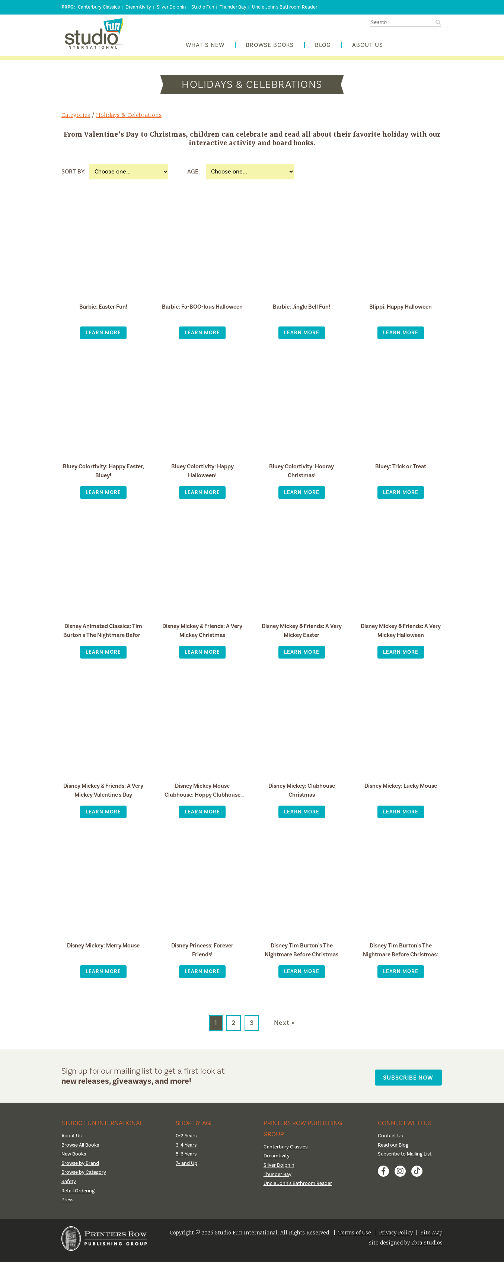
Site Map (432, 1236)
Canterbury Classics (99, 7)
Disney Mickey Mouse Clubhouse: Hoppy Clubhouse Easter (202, 798)
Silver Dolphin (171, 7)
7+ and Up (187, 1166)
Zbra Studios (427, 1246)
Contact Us (391, 1139)
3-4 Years (186, 1148)
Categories (76, 118)
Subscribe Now (410, 1079)
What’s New (205, 47)
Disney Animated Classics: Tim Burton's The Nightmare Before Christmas (103, 638)
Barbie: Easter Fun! (103, 310)
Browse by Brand (81, 1166)
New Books (74, 1157)
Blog (323, 47)
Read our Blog (393, 1148)
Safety (68, 1185)
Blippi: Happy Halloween (400, 310)
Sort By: (73, 175)
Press (67, 1203)
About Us (367, 47)
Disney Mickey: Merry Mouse (103, 949)
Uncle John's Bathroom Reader (284, 7)
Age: (193, 175)
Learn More (103, 336)
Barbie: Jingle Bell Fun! (301, 310)
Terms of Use (354, 1236)
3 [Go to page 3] (252, 1026)
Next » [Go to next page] (284, 1026)
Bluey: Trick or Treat (400, 470)
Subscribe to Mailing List (406, 1157)
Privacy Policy (396, 1236)
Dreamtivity (138, 7)
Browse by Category (84, 1176)
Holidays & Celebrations (130, 118)
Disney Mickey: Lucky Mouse (400, 789)
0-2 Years (186, 1139)
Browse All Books (81, 1148)
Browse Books (270, 47)
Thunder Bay (233, 7)
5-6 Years (186, 1157)
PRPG (67, 7)
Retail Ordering (78, 1194)
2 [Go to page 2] (234, 1026)
